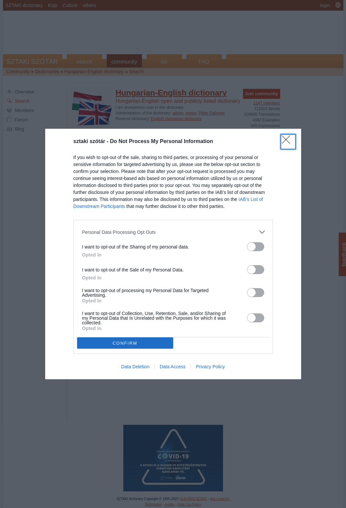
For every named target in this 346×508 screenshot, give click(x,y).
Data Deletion (135, 366)
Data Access (172, 366)
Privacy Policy (210, 366)
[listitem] (173, 232)
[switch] (255, 246)
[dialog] (173, 254)
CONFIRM (125, 343)
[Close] (288, 141)
